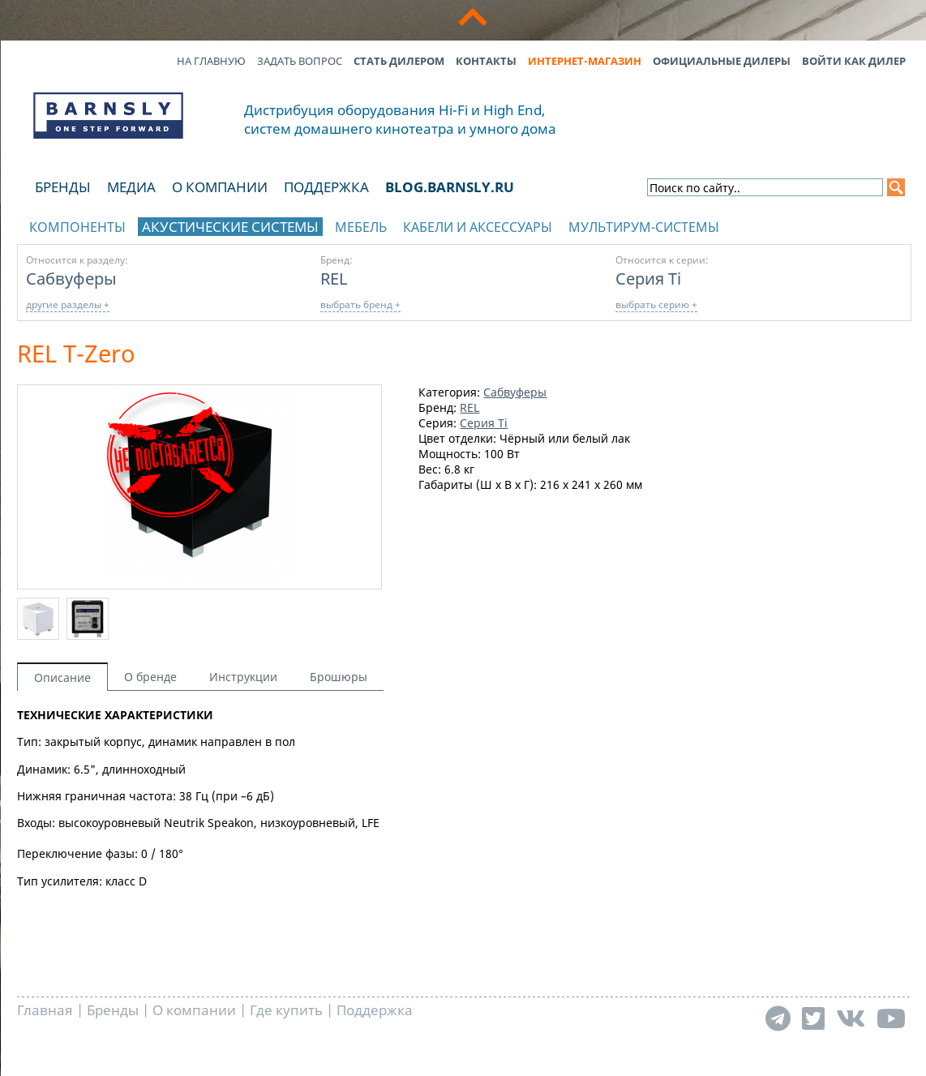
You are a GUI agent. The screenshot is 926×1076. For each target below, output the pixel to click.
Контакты (486, 61)
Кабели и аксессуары (477, 227)
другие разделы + (67, 304)
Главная (45, 1010)
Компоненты (77, 227)
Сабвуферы (71, 278)
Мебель (361, 227)
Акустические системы (230, 226)
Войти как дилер (854, 61)
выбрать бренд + (360, 304)
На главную (211, 61)
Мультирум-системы (643, 227)
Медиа (131, 187)
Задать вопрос (299, 61)
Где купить (286, 1010)
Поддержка (326, 187)
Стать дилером (399, 61)
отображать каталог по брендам (808, 224)
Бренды (63, 187)
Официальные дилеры (722, 61)
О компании (220, 187)
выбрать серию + (656, 304)
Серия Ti (648, 278)
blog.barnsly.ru (449, 187)
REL (333, 278)
